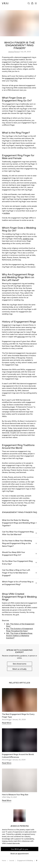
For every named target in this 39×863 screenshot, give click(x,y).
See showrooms (19, 663)
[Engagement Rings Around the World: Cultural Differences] (19, 740)
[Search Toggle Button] (28, 3)
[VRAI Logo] (5, 3)
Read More (6, 722)
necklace (6, 213)
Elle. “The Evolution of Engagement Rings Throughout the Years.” (19, 629)
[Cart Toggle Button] (32, 3)
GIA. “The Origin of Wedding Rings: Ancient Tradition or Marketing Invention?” (19, 635)
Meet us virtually (19, 669)
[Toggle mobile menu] (36, 3)
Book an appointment (20, 853)
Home (4, 861)
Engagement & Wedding (25, 861)
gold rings (21, 336)
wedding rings (28, 239)
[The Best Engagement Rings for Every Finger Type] (19, 700)
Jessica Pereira (13, 51)
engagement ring (11, 78)
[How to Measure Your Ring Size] (19, 781)
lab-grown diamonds (13, 430)
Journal (11, 861)
